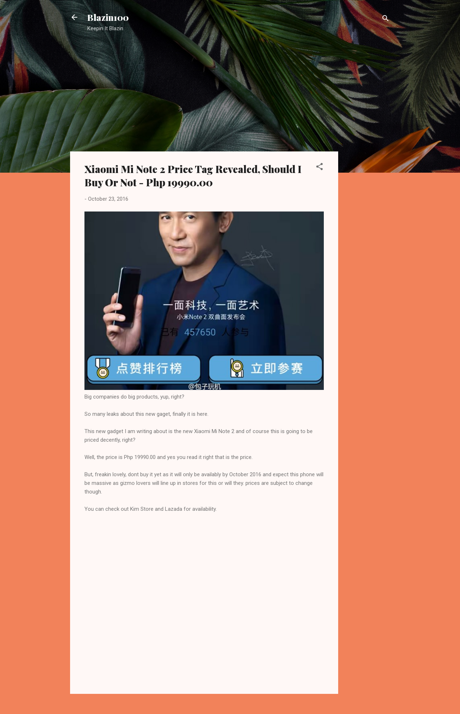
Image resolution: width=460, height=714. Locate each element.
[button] (319, 167)
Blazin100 (108, 17)
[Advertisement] (367, 153)
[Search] (385, 20)
